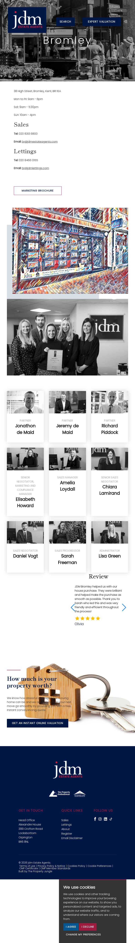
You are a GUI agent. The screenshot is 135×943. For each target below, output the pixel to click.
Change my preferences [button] (83, 934)
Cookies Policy (76, 866)
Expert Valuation (101, 22)
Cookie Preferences (99, 866)
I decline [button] (88, 927)
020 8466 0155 (28, 160)
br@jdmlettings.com (35, 168)
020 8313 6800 (28, 134)
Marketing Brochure (38, 190)
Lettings (66, 825)
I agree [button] (71, 927)
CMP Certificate (28, 868)
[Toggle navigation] (125, 21)
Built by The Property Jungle (35, 871)
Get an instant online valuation (37, 723)
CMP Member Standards (55, 868)
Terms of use (27, 866)
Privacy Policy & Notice (51, 866)
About (65, 829)
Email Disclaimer (72, 838)
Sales (64, 820)
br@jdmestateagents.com (40, 142)
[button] (124, 607)
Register (66, 834)
